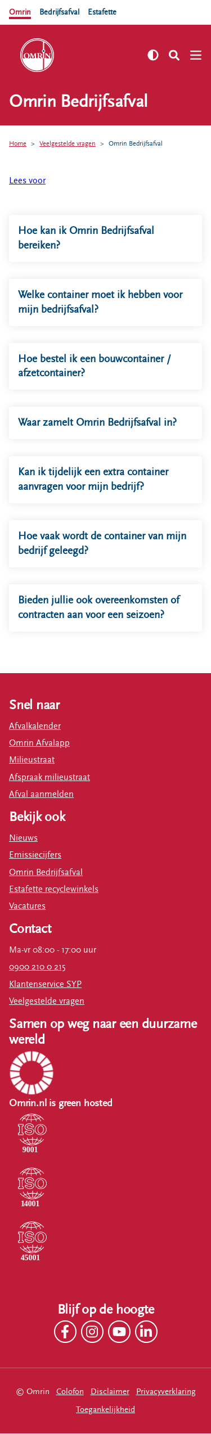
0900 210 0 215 (37, 968)
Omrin (20, 12)
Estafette (107, 12)
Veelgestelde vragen (67, 143)
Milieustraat (32, 761)
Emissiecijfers (35, 855)
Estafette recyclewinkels (53, 890)
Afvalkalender (35, 726)
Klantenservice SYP (45, 985)
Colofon (70, 1392)
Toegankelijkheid (105, 1410)
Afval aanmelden (41, 795)
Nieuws (23, 838)
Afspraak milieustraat (49, 778)
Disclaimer (110, 1392)
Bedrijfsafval (62, 12)
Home (17, 143)
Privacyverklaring (166, 1392)
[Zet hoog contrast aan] (153, 55)
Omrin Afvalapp (39, 743)
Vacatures (27, 906)
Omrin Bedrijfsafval (136, 143)
